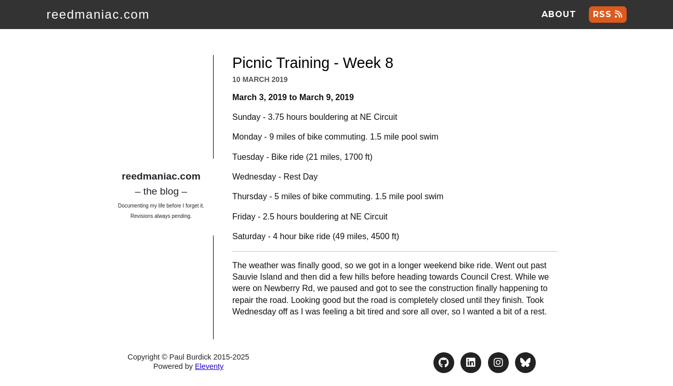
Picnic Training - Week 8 (312, 62)
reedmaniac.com (98, 14)
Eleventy (209, 366)
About (559, 14)
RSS (608, 14)
